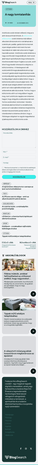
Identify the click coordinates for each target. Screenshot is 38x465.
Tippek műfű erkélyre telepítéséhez (16, 236)
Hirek (11, 23)
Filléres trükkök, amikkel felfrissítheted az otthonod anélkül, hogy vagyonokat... (17, 276)
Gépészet (6, 183)
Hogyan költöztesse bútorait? (9, 246)
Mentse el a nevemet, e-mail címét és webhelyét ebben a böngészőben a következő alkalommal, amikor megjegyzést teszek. (19, 170)
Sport (5, 223)
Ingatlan (6, 213)
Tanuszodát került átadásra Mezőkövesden (30, 246)
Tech (5, 193)
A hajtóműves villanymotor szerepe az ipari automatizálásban (17, 188)
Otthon (9, 9)
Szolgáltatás (8, 203)
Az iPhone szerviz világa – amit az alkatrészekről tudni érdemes (15, 198)
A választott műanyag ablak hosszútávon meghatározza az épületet (19, 353)
